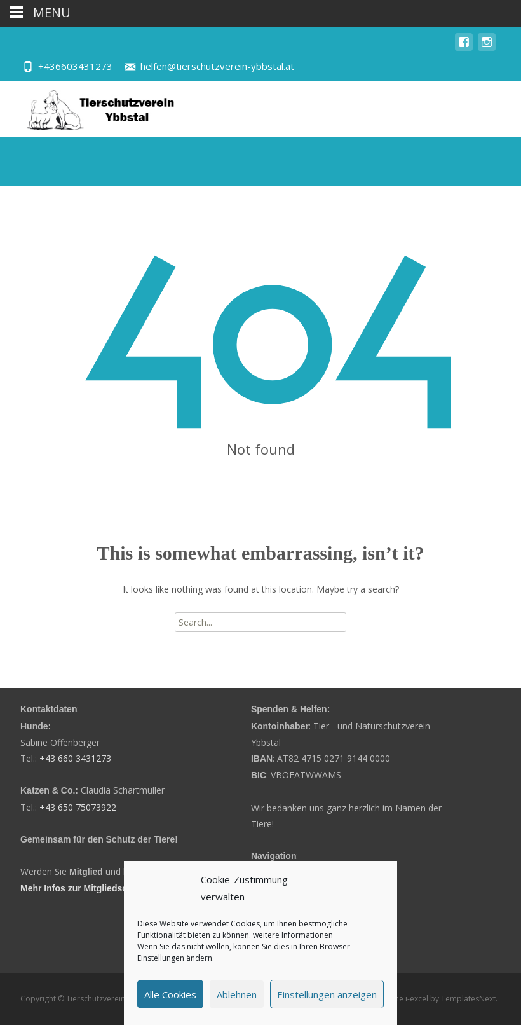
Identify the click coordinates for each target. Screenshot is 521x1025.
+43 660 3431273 (75, 758)
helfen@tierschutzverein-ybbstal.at (217, 66)
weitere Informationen (293, 935)
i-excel (417, 998)
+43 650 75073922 (77, 807)
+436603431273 (75, 66)
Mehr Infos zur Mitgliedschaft (82, 888)
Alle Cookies (170, 994)
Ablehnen (237, 994)
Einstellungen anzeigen (327, 994)
